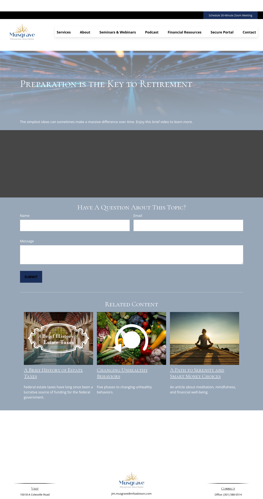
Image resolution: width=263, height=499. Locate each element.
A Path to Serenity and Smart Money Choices (197, 356)
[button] (63, 20)
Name (25, 198)
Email (138, 198)
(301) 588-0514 (232, 477)
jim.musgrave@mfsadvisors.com (131, 476)
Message (27, 224)
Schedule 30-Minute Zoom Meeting (230, 4)
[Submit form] (31, 260)
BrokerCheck (171, 492)
